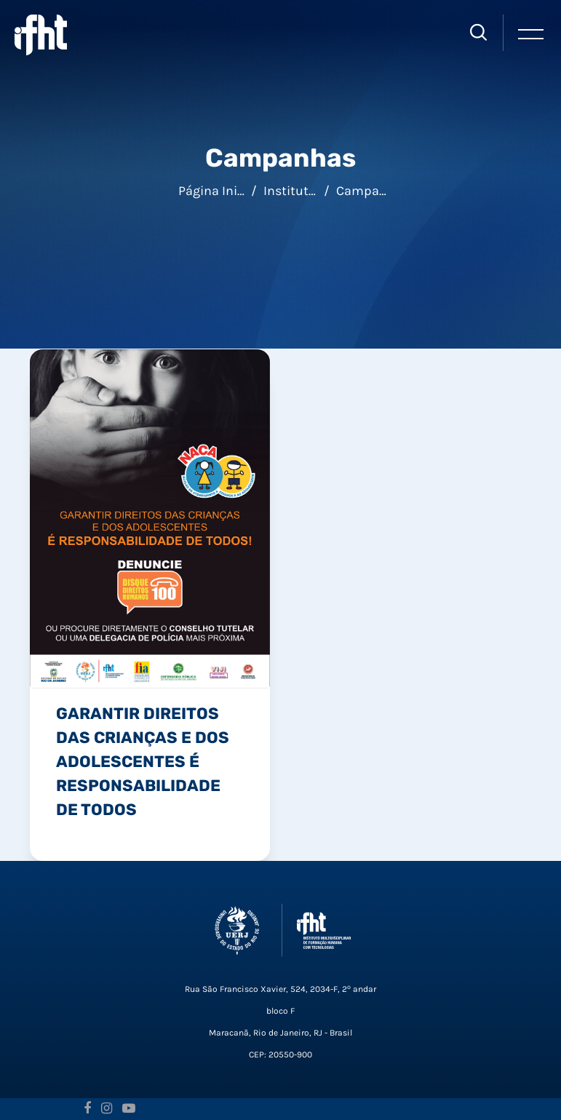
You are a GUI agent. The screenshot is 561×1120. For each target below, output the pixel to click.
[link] (150, 517)
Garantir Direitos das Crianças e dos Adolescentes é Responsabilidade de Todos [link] (142, 761)
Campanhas (372, 191)
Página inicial (218, 191)
